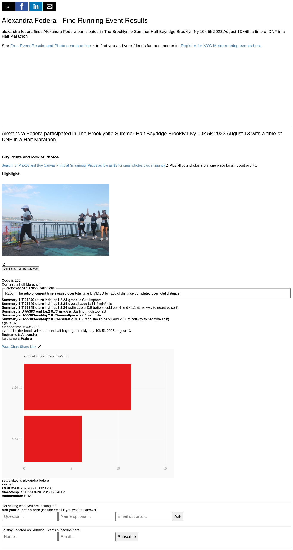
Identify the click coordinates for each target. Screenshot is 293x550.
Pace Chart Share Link (19, 347)
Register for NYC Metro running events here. (221, 45)
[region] (146, 86)
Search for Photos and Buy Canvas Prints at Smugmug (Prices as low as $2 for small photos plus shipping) (83, 165)
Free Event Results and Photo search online (50, 45)
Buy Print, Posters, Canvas (20, 268)
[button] (8, 6)
